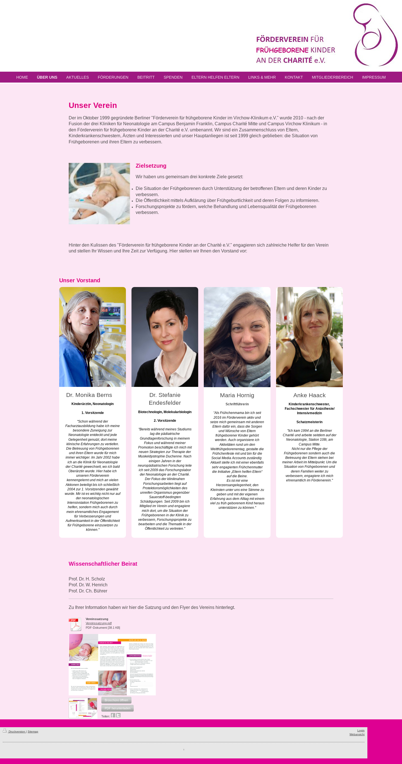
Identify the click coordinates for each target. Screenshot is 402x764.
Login (361, 730)
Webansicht (357, 734)
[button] (116, 700)
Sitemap (33, 731)
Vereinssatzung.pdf (99, 623)
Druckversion (14, 731)
